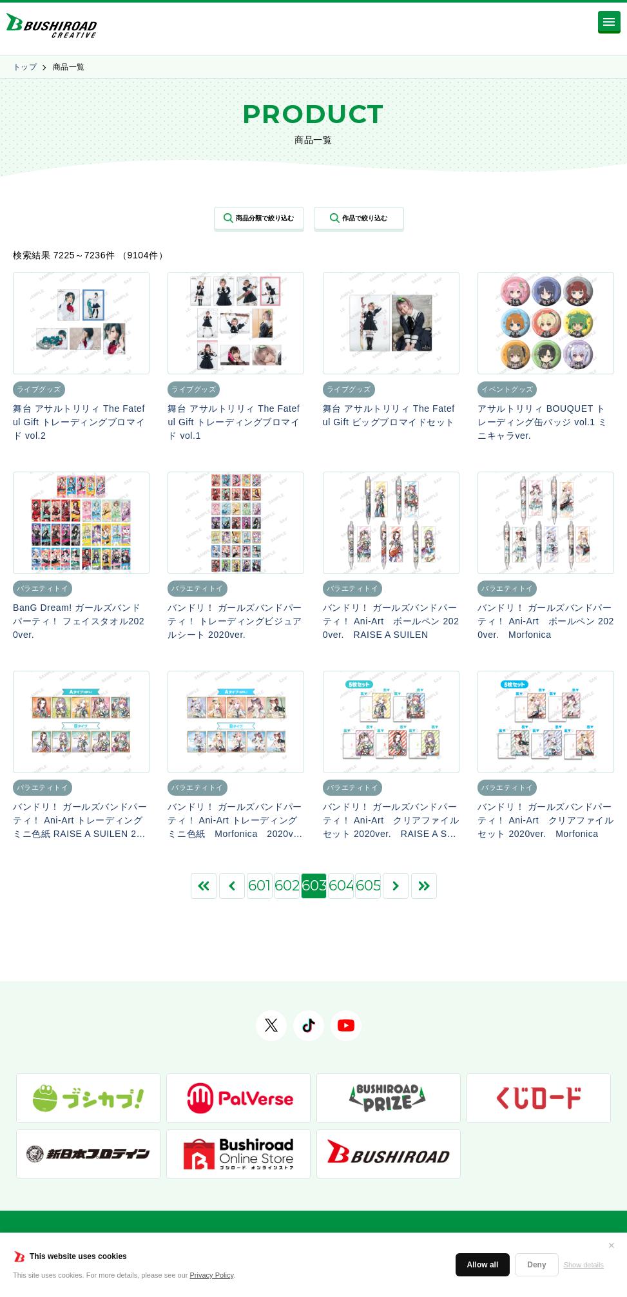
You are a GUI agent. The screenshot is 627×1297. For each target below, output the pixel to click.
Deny (536, 1264)
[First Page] (204, 886)
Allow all (483, 1264)
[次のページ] (396, 886)
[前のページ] (232, 886)
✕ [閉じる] (611, 1245)
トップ (25, 67)
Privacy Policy (212, 1275)
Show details (584, 1265)
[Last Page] (424, 886)
